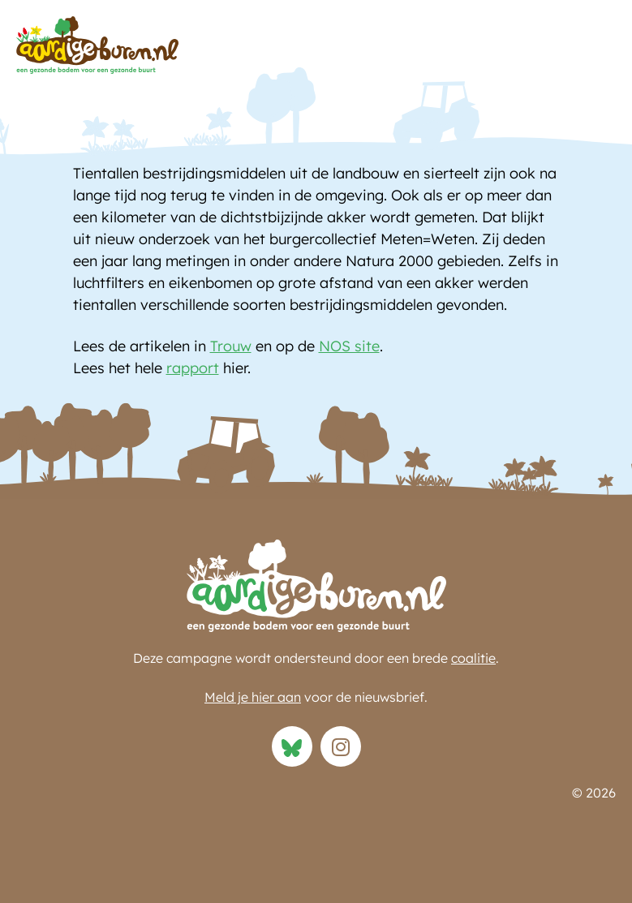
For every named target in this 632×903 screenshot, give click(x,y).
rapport (192, 368)
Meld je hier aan (252, 697)
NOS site (349, 346)
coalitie (473, 658)
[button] (599, 81)
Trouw (231, 346)
